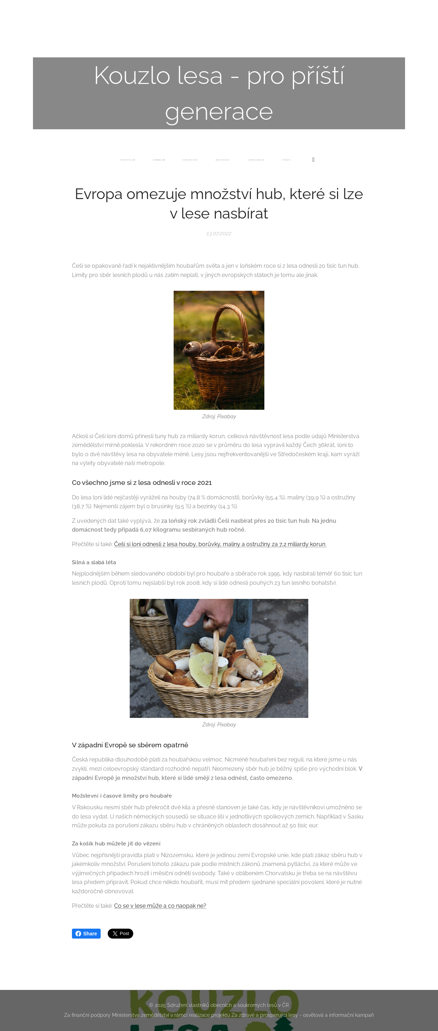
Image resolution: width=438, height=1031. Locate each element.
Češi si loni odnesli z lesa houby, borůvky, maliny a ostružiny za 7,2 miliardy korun (220, 544)
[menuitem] (170, 160)
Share (86, 933)
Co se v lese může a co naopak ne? (160, 905)
